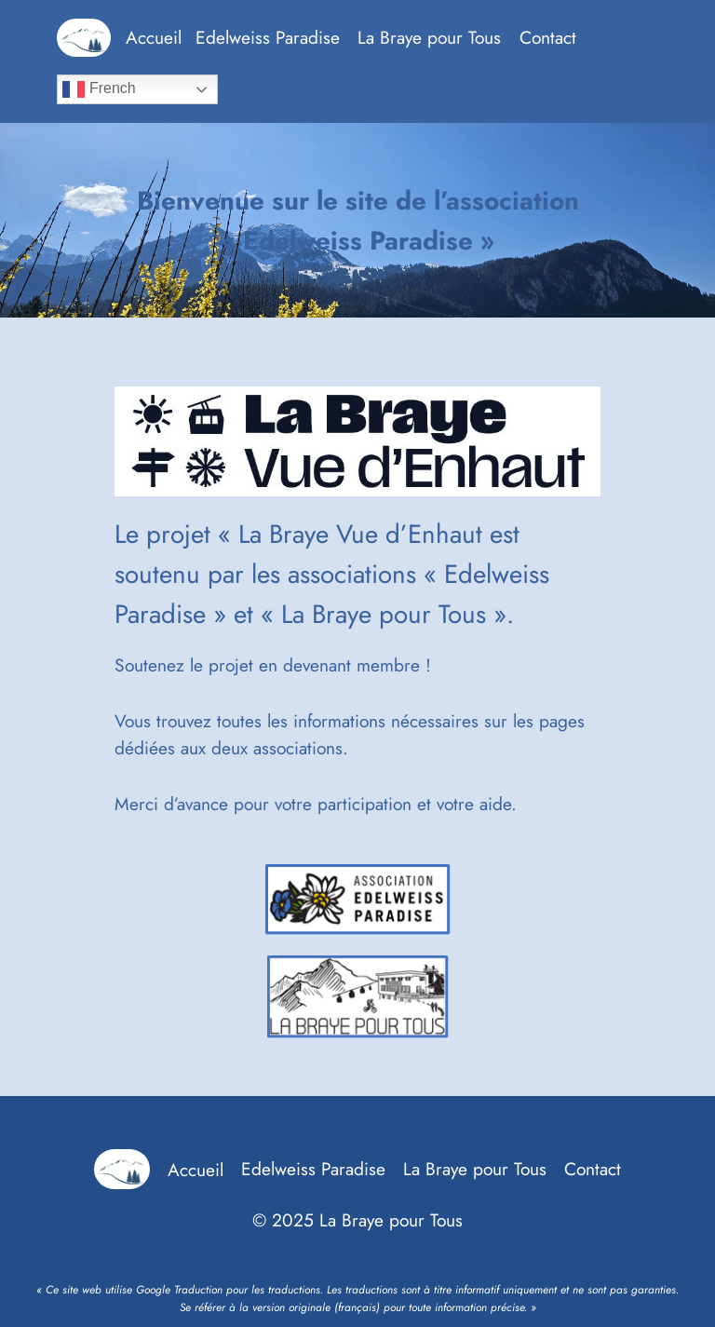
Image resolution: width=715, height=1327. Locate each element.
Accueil (154, 37)
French (98, 89)
